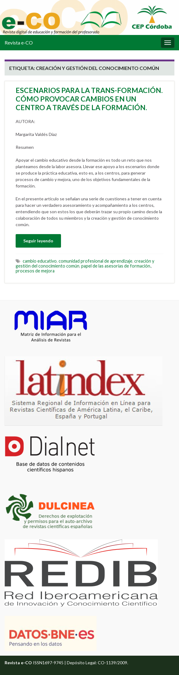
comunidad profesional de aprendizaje (95, 261)
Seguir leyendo (38, 240)
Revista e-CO (19, 42)
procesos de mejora (35, 270)
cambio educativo (40, 261)
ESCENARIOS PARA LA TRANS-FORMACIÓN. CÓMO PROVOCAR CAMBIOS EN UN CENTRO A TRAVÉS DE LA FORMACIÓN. (89, 99)
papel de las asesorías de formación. (116, 265)
